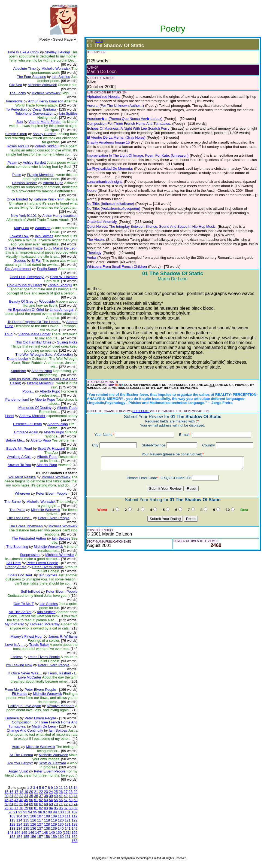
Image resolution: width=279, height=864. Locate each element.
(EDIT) (99, 41)
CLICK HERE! (141, 411)
